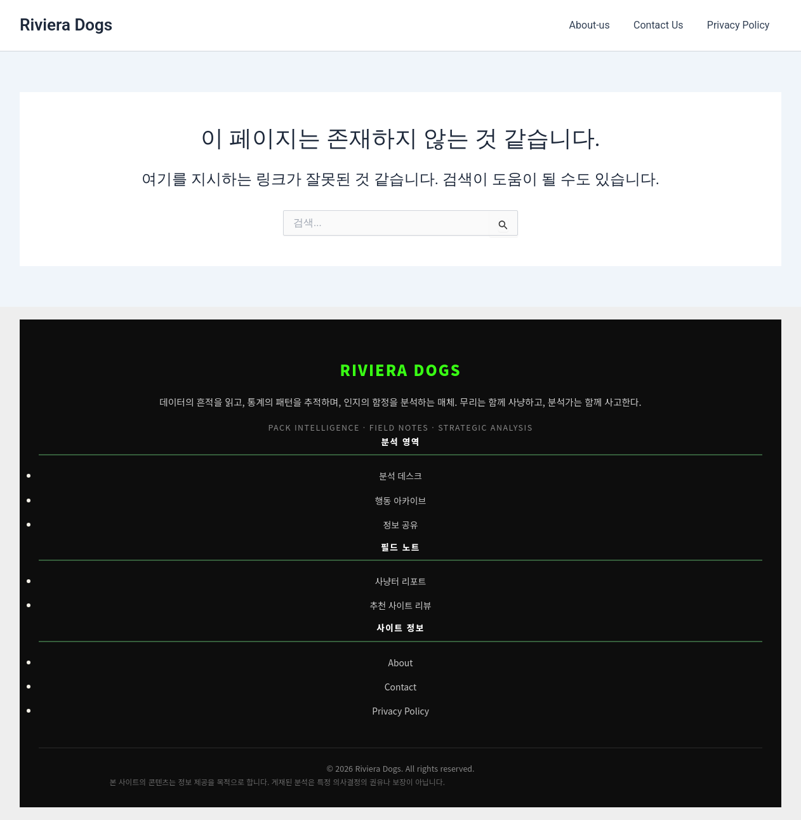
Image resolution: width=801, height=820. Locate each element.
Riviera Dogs (66, 24)
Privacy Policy (740, 25)
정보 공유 (400, 524)
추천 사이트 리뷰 (400, 605)
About (400, 662)
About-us (598, 25)
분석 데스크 (401, 475)
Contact (400, 686)
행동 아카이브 (400, 500)
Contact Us (664, 25)
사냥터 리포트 (400, 581)
